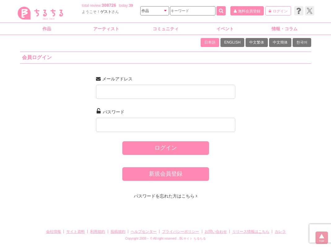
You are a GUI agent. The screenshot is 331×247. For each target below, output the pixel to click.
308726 (109, 5)
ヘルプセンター (144, 231)
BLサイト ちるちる (193, 238)
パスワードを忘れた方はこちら (165, 196)
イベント (225, 28)
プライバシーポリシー (180, 231)
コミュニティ (166, 28)
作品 (46, 28)
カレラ (280, 231)
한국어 (301, 42)
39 (131, 5)
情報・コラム (285, 28)
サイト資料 (75, 231)
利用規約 (97, 231)
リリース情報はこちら (250, 231)
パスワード (110, 111)
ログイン (166, 148)
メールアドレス (114, 78)
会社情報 (53, 231)
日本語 (210, 42)
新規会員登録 (165, 174)
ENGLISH (232, 42)
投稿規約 (118, 231)
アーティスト (106, 28)
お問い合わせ (216, 231)
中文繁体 (256, 42)
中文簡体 (280, 42)
